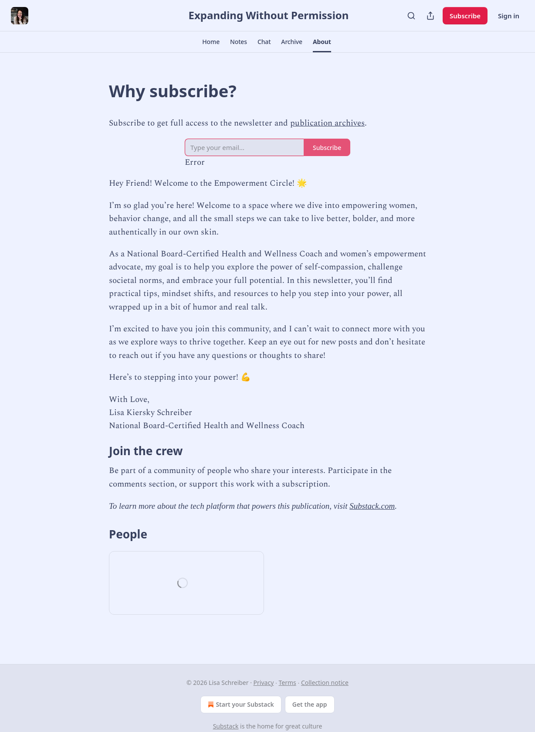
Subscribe (465, 15)
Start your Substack (240, 704)
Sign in (508, 15)
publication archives (327, 123)
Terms (287, 682)
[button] (211, 41)
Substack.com (372, 506)
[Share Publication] (430, 15)
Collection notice (325, 682)
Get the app (309, 704)
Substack (226, 726)
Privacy (264, 682)
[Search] (411, 15)
